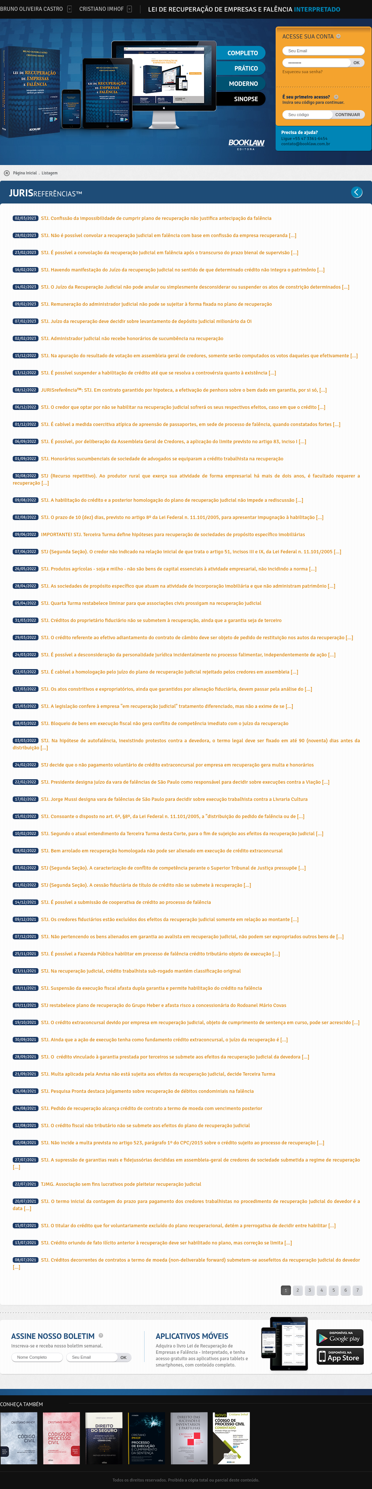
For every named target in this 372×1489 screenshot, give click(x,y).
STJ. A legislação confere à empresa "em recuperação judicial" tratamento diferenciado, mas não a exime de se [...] (153, 706)
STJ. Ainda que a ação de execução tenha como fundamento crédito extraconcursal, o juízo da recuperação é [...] (150, 1039)
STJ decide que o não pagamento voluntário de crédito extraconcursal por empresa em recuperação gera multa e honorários (163, 765)
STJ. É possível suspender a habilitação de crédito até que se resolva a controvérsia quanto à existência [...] (144, 373)
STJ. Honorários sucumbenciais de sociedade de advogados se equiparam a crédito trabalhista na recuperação (148, 459)
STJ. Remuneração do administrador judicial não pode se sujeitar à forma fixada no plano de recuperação (142, 304)
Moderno (243, 84)
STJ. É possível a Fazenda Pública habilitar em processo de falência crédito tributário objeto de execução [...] (146, 954)
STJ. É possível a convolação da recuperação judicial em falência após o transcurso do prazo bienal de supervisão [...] (155, 252)
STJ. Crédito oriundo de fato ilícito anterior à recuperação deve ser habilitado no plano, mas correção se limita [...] (152, 1243)
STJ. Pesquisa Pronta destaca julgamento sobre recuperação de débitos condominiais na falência (133, 1091)
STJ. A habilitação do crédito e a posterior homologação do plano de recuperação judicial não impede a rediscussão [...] (158, 500)
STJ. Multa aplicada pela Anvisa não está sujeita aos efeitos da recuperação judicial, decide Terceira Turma (144, 1074)
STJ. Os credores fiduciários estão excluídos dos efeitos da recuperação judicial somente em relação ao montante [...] (156, 919)
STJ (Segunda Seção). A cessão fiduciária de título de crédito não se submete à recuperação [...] (132, 885)
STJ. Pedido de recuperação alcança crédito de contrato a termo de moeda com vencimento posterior (137, 1108)
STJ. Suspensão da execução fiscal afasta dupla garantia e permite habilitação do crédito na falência (137, 988)
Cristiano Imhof (101, 9)
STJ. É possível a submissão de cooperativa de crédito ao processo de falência (112, 902)
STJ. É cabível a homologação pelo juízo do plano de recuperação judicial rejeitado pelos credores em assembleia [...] (155, 672)
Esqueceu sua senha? (302, 72)
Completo (242, 53)
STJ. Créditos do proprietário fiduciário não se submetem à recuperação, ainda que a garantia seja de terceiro (147, 620)
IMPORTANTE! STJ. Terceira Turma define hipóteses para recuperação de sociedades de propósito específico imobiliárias (159, 534)
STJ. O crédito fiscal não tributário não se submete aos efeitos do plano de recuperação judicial (131, 1125)
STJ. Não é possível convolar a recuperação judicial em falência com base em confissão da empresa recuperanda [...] (155, 235)
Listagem (49, 173)
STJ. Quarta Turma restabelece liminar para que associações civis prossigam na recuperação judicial (137, 603)
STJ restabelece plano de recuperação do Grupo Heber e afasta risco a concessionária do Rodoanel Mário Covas (149, 1005)
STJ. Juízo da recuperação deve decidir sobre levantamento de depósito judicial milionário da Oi (132, 321)
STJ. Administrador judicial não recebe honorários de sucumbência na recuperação (118, 338)
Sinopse (246, 99)
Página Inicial (25, 173)
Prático (246, 68)
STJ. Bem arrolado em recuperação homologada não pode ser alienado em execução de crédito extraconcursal (148, 851)
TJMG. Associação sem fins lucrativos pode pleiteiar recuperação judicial (107, 1184)
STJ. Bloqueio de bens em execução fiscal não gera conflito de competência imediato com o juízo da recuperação (150, 723)
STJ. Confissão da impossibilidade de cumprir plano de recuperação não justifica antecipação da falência (142, 218)
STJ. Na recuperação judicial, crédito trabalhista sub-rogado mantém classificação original (127, 971)
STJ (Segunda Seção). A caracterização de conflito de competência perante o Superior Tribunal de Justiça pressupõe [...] (159, 868)
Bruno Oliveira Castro (31, 9)
